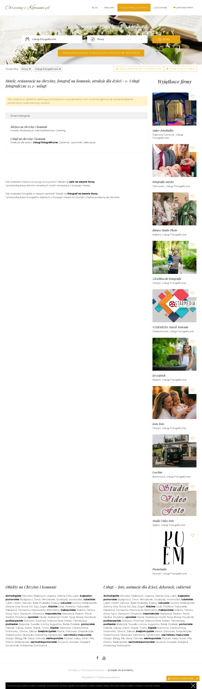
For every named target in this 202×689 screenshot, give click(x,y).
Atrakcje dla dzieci (21, 142)
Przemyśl (41, 620)
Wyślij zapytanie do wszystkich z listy (138, 68)
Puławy (55, 602)
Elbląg (18, 638)
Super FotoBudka (162, 130)
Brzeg (79, 617)
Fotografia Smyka (163, 182)
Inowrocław (75, 599)
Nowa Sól (27, 606)
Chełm (17, 602)
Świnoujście (40, 645)
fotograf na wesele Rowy (82, 193)
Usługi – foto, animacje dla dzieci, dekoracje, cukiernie (147, 586)
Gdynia (19, 627)
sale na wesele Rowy (82, 181)
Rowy (26, 68)
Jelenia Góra (64, 595)
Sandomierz (55, 634)
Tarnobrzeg (80, 620)
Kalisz (77, 638)
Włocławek (48, 599)
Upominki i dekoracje (83, 142)
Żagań (43, 606)
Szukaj (166, 39)
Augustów (56, 624)
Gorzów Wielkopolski (84, 602)
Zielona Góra (13, 606)
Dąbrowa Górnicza (163, 134)
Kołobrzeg (26, 645)
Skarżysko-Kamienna (35, 634)
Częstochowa (80, 627)
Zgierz (156, 525)
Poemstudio (159, 569)
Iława (31, 638)
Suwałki (35, 624)
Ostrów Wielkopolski (17, 641)
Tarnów (90, 609)
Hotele (14, 130)
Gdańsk (10, 627)
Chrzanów (38, 613)
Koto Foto (158, 424)
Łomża (45, 624)
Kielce (60, 631)
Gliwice (23, 631)
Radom (156, 379)
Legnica (51, 595)
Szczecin (63, 641)
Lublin (9, 602)
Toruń (37, 599)
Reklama (109, 7)
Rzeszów (29, 620)
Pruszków (21, 617)
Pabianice (11, 609)
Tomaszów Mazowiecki (31, 609)
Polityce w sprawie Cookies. (148, 685)
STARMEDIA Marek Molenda (170, 327)
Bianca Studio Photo (164, 230)
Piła (91, 638)
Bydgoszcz (26, 599)
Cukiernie (64, 142)
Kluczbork (90, 617)
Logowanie (160, 7)
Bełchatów (53, 609)
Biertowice (158, 476)
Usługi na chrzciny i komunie (28, 139)
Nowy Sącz (12, 613)
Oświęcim (25, 613)
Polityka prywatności (108, 677)
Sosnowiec (12, 631)
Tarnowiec (158, 186)
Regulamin (88, 677)
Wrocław (27, 595)
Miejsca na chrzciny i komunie (28, 127)
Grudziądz (62, 599)
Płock (88, 613)
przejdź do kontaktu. (121, 670)
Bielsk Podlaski (71, 624)
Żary (36, 606)
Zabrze (33, 631)
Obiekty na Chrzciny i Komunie (31, 586)
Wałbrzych (39, 595)
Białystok (24, 624)
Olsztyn (156, 282)
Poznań (156, 573)
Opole (43, 617)
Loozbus (157, 472)
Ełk (25, 638)
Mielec (68, 620)
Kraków (156, 234)
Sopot (28, 627)
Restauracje (27, 130)
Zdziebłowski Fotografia (166, 279)
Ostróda (40, 638)
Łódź (61, 606)
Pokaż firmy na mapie (180, 68)
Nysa (72, 617)
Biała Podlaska (41, 602)
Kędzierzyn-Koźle (58, 617)
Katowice (65, 627)
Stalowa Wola (55, 620)
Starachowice (160, 331)
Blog (95, 7)
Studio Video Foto (163, 521)
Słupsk (37, 627)
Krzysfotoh (159, 375)
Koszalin (74, 641)
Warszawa (68, 613)
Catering (60, 130)
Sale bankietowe (44, 130)
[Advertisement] (76, 167)
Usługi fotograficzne (48, 68)
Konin (85, 638)
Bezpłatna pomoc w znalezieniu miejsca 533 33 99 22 (101, 52)
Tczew (45, 627)
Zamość (27, 602)
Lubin (75, 595)
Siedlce (10, 617)
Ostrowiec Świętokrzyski (79, 631)
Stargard (183, 641)
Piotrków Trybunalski (77, 606)
